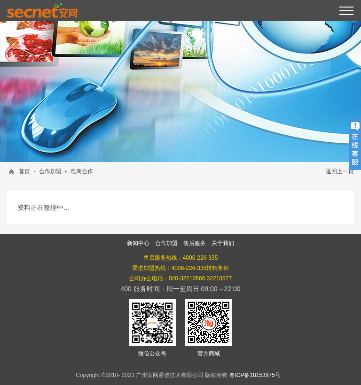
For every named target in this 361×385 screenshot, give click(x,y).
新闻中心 (138, 243)
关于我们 (223, 243)
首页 (24, 171)
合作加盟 (50, 171)
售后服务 (194, 243)
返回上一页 (340, 171)
